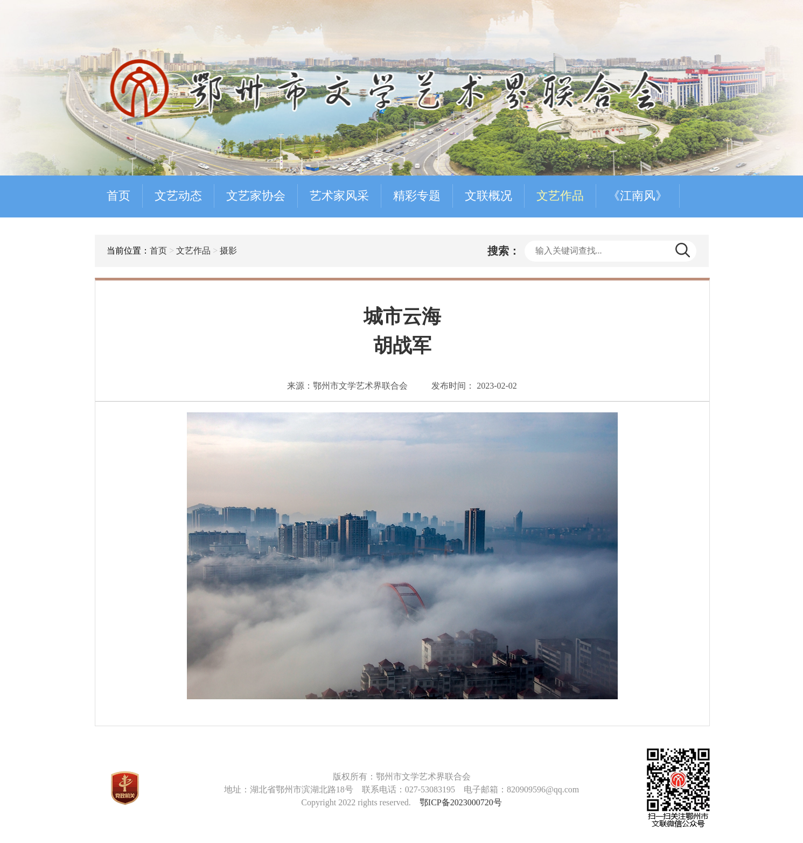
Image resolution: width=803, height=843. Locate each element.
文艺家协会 (255, 195)
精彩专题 (417, 195)
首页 (118, 195)
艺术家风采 (339, 195)
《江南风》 (637, 195)
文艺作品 (560, 195)
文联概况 (488, 195)
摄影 (228, 250)
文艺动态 (178, 195)
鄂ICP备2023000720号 (461, 802)
